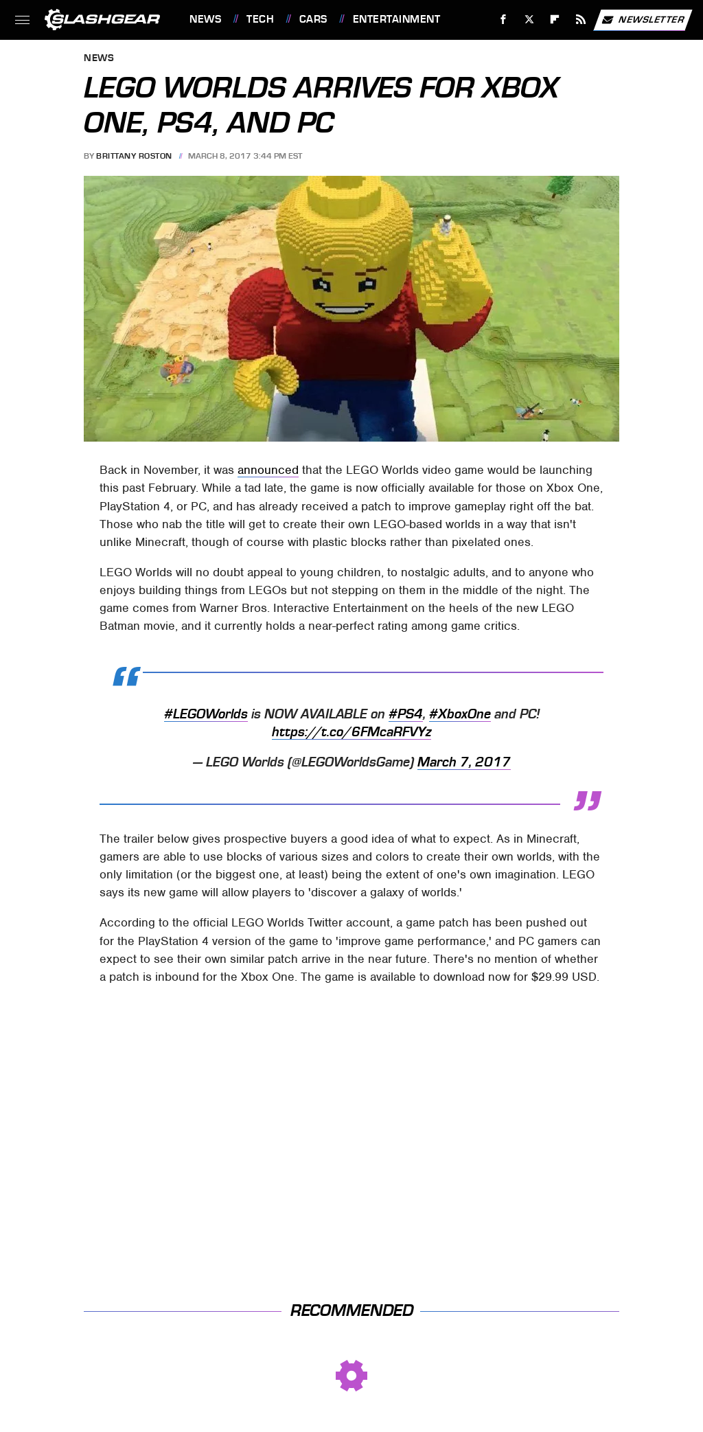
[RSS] (581, 19)
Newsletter (642, 20)
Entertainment (397, 19)
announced (268, 469)
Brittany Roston (134, 156)
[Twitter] (529, 19)
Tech (260, 19)
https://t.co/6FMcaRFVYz (351, 732)
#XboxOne (460, 714)
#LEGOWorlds (206, 714)
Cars (313, 19)
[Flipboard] (555, 19)
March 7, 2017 (464, 762)
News (205, 19)
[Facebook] (504, 19)
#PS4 (406, 714)
